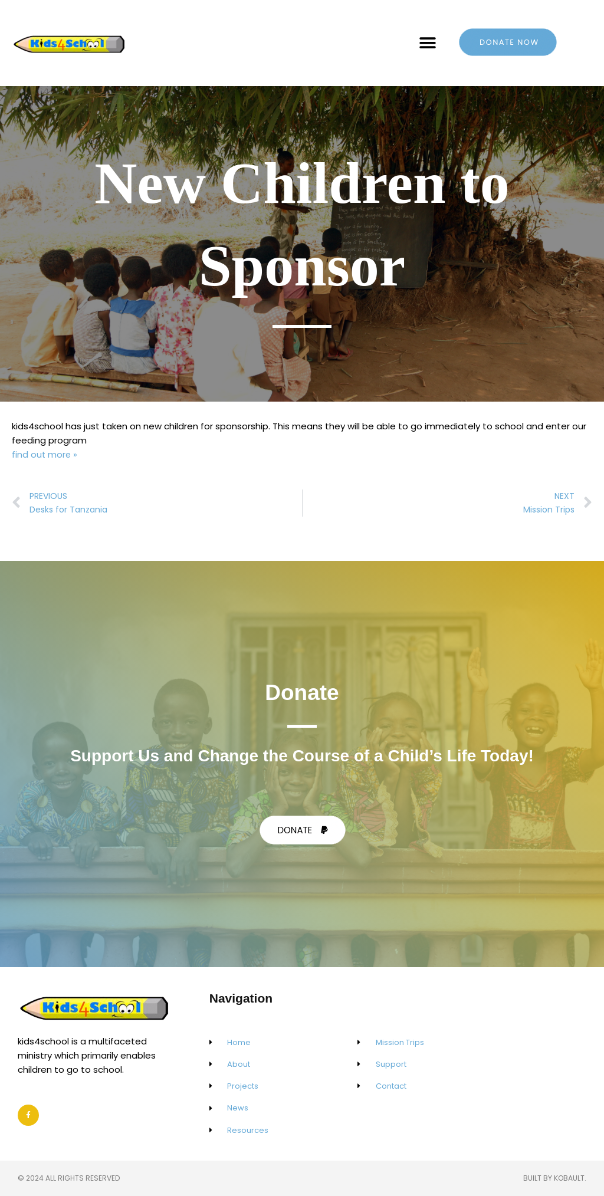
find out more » (45, 454)
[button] (428, 43)
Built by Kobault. (554, 1178)
